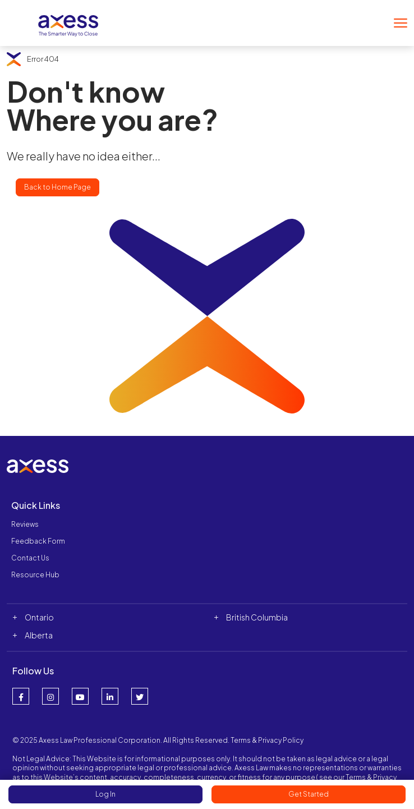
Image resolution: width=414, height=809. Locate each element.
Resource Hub (35, 575)
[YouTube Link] (80, 696)
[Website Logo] (68, 21)
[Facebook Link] (20, 696)
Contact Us (30, 558)
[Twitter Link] (139, 696)
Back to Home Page (57, 187)
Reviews (25, 524)
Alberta (39, 635)
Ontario (39, 617)
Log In (105, 794)
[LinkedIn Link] (110, 696)
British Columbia (257, 617)
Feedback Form (38, 541)
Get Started (308, 794)
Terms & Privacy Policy (267, 740)
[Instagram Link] (50, 696)
